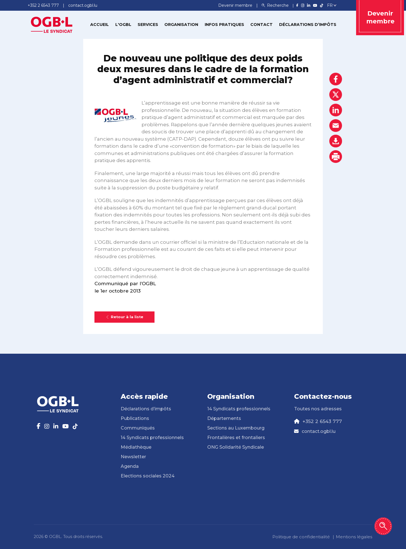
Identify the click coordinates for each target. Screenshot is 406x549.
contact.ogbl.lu (319, 431)
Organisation (181, 24)
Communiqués (138, 428)
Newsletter (133, 456)
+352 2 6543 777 (322, 421)
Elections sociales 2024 (148, 476)
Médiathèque (136, 447)
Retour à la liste (124, 317)
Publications (135, 418)
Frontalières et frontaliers (236, 437)
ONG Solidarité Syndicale (235, 447)
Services (148, 24)
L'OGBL (123, 24)
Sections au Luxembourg (235, 428)
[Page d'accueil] (52, 24)
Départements (224, 418)
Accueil (99, 24)
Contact (261, 24)
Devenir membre (235, 5)
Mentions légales (354, 536)
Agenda (130, 466)
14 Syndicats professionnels (152, 437)
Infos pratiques (224, 24)
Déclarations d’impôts (307, 24)
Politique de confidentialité (301, 536)
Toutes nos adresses (318, 408)
